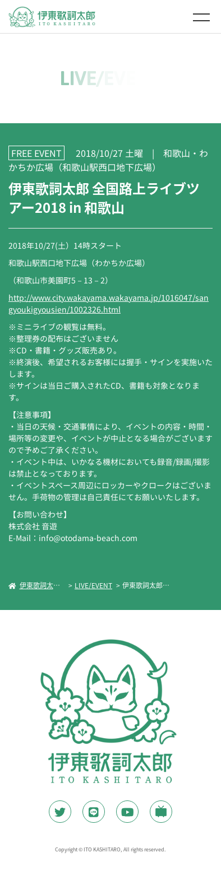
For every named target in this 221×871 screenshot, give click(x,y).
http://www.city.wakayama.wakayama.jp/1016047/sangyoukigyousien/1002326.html (108, 303)
